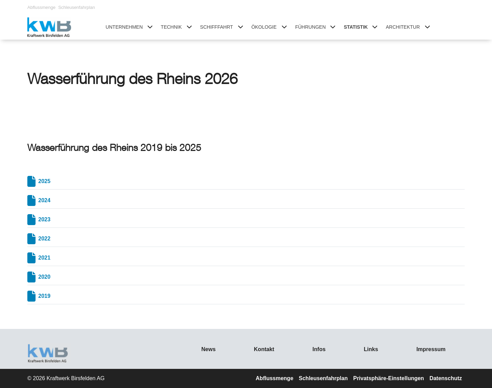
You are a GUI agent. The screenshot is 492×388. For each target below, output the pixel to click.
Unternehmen (124, 27)
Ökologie (264, 27)
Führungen (310, 27)
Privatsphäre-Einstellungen (388, 378)
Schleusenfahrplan (76, 7)
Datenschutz (445, 378)
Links (371, 349)
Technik (171, 27)
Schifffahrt (216, 27)
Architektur (403, 27)
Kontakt (264, 349)
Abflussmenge (41, 7)
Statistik (356, 27)
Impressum (431, 349)
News (208, 349)
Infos (319, 349)
